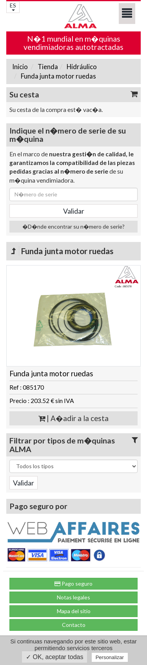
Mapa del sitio (74, 611)
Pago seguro (73, 583)
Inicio (20, 66)
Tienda (47, 66)
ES (13, 6)
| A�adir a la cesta (73, 418)
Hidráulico (81, 66)
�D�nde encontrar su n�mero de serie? (73, 226)
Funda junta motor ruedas (58, 76)
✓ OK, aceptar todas (54, 657)
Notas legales (73, 597)
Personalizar (110, 657)
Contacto (73, 624)
